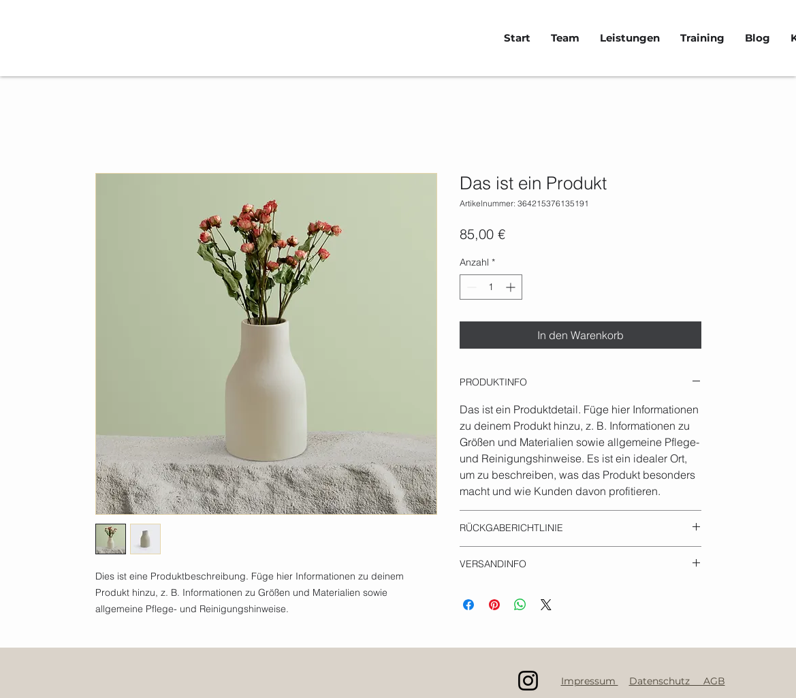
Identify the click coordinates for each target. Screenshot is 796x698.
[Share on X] (546, 605)
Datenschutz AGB (677, 681)
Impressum (589, 681)
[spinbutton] (491, 287)
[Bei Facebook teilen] (468, 605)
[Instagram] (528, 680)
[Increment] (511, 287)
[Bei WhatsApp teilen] (520, 605)
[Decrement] (470, 287)
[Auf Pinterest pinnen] (494, 605)
